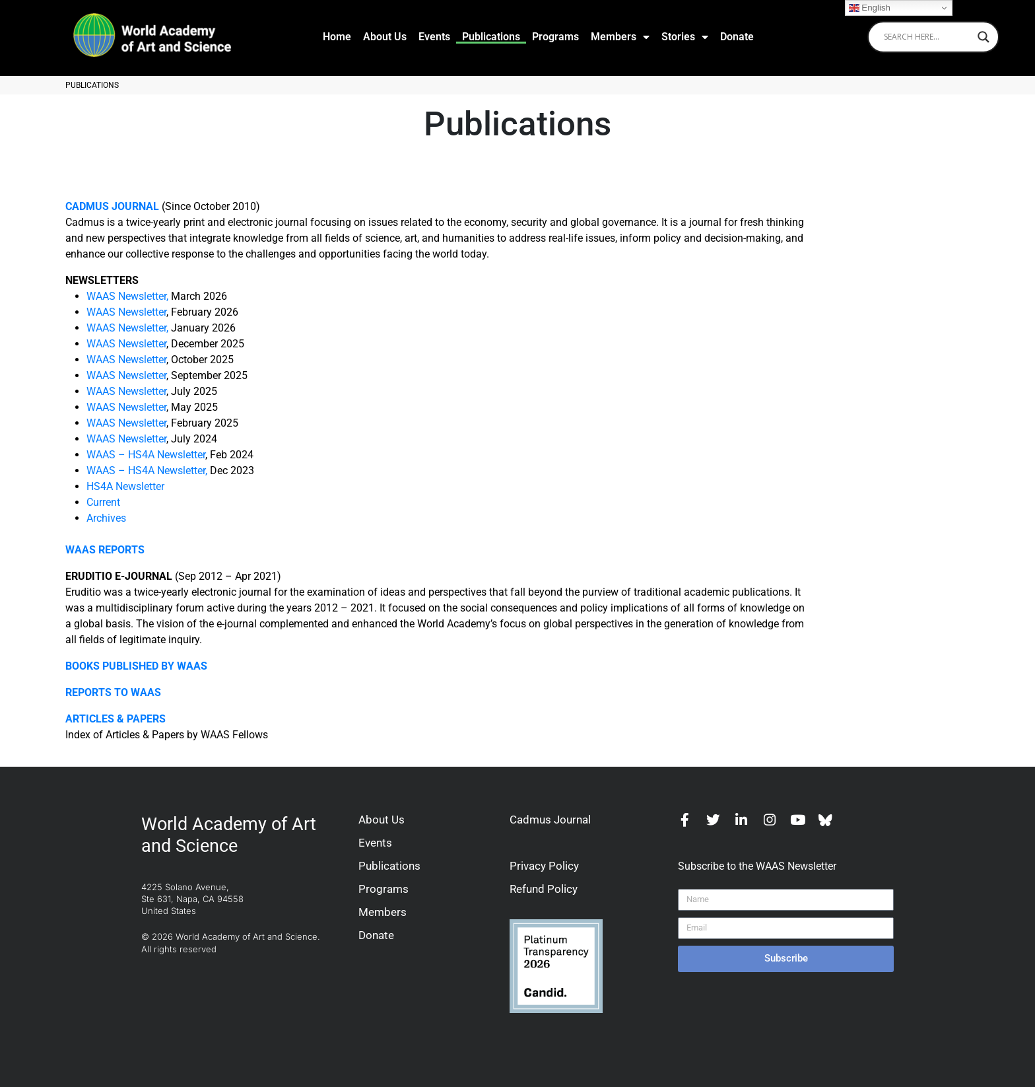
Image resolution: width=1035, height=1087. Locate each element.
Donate (737, 36)
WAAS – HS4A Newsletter (145, 454)
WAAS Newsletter (126, 312)
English (869, 8)
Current (103, 502)
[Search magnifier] (983, 37)
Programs (555, 36)
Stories (684, 37)
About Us (385, 36)
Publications (491, 36)
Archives (106, 518)
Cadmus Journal (550, 819)
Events (434, 36)
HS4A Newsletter (125, 486)
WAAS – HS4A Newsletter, (146, 470)
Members (620, 37)
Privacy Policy (544, 865)
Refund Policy (544, 888)
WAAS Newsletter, (127, 296)
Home (337, 36)
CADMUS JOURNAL (112, 206)
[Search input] (927, 37)
